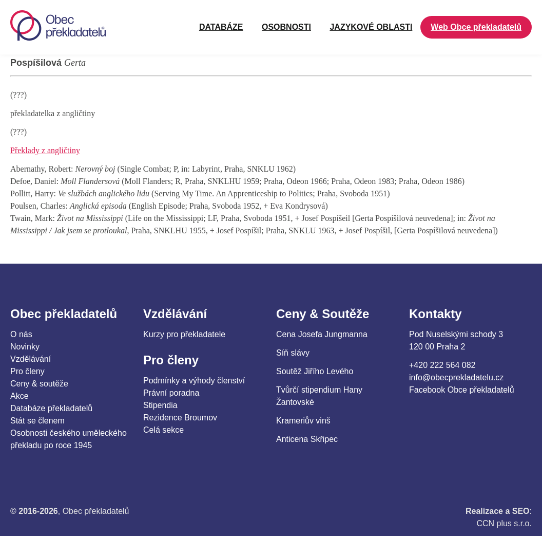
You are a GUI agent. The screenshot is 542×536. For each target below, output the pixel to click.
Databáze (221, 27)
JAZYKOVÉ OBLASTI (371, 27)
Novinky (25, 346)
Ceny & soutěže (39, 383)
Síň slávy (292, 352)
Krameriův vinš (303, 420)
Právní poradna (171, 393)
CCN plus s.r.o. (504, 523)
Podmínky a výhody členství (194, 380)
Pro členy (27, 371)
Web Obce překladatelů (476, 27)
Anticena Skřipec (307, 439)
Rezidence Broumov (180, 417)
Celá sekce (163, 430)
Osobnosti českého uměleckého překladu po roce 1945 (68, 439)
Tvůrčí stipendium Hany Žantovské (319, 395)
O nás (21, 334)
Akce (19, 396)
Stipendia (160, 405)
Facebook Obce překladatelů (461, 389)
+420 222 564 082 (442, 365)
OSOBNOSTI (286, 27)
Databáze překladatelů (51, 408)
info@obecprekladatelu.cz (456, 377)
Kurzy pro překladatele (184, 334)
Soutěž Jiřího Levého (314, 371)
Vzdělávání (30, 359)
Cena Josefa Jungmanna (321, 334)
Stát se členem (37, 420)
